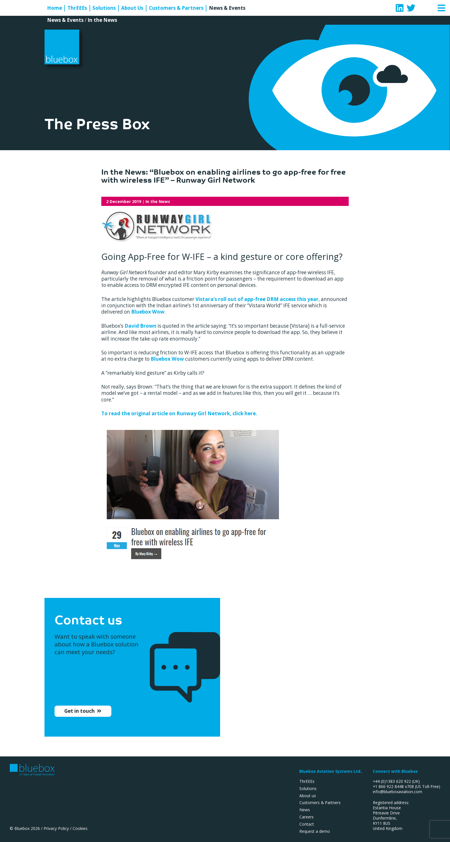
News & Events (227, 8)
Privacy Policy (56, 828)
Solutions (104, 8)
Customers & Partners (176, 8)
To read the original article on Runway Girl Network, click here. (179, 413)
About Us (132, 8)
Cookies (80, 828)
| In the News (138, 201)
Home (54, 8)
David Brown (140, 325)
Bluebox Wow (147, 311)
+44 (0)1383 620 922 (392, 781)
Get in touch (80, 713)
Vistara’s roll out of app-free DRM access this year (257, 299)
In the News (102, 20)
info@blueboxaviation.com (397, 791)
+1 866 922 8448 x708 (393, 786)
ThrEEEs (77, 8)
